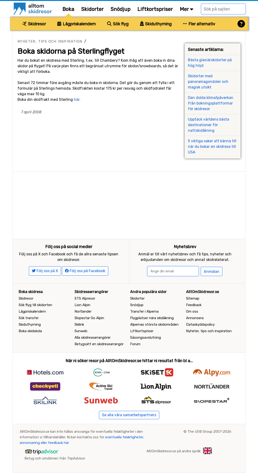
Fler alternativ (199, 24)
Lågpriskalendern (76, 24)
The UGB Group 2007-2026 (209, 431)
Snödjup (120, 9)
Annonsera (195, 318)
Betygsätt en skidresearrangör (99, 344)
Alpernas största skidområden (154, 324)
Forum (135, 344)
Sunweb (81, 331)
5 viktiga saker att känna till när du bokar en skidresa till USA (212, 146)
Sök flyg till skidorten (35, 305)
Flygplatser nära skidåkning (152, 318)
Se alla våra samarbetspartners (129, 415)
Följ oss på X (45, 271)
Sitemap (192, 298)
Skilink (79, 324)
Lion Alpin (82, 305)
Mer (186, 9)
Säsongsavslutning (145, 337)
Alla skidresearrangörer (93, 337)
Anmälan (211, 271)
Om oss (192, 311)
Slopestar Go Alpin (89, 318)
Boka (68, 9)
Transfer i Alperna (144, 311)
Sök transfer (29, 318)
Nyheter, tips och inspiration (49, 41)
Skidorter (92, 9)
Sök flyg (118, 24)
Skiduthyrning (156, 24)
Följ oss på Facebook (85, 271)
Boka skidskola (30, 331)
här (76, 99)
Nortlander (83, 311)
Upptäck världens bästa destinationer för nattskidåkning (208, 125)
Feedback (193, 305)
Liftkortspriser (155, 9)
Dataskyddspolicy (200, 324)
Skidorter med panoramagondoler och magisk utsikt (208, 81)
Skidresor (34, 24)
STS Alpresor (85, 298)
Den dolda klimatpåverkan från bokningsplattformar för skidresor (210, 103)
